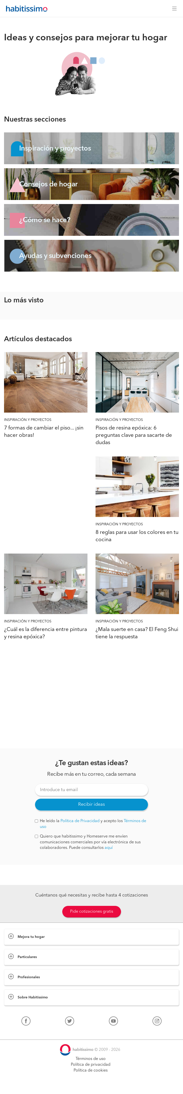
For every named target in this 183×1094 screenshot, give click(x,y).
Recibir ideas (91, 804)
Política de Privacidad (80, 821)
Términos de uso (91, 1059)
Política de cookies (91, 1071)
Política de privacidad (90, 1065)
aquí (109, 848)
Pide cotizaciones (91, 1085)
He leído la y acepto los (90, 824)
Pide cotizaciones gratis (91, 912)
